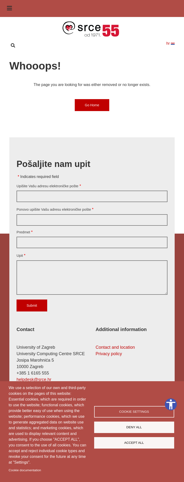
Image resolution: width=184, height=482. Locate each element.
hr (170, 43)
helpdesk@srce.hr (34, 379)
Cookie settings (134, 411)
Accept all (134, 443)
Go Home (92, 105)
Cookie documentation (25, 470)
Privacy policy (109, 353)
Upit (20, 255)
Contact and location (115, 347)
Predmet (23, 232)
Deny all (134, 427)
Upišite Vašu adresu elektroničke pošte (47, 186)
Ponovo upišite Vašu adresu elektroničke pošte (54, 209)
